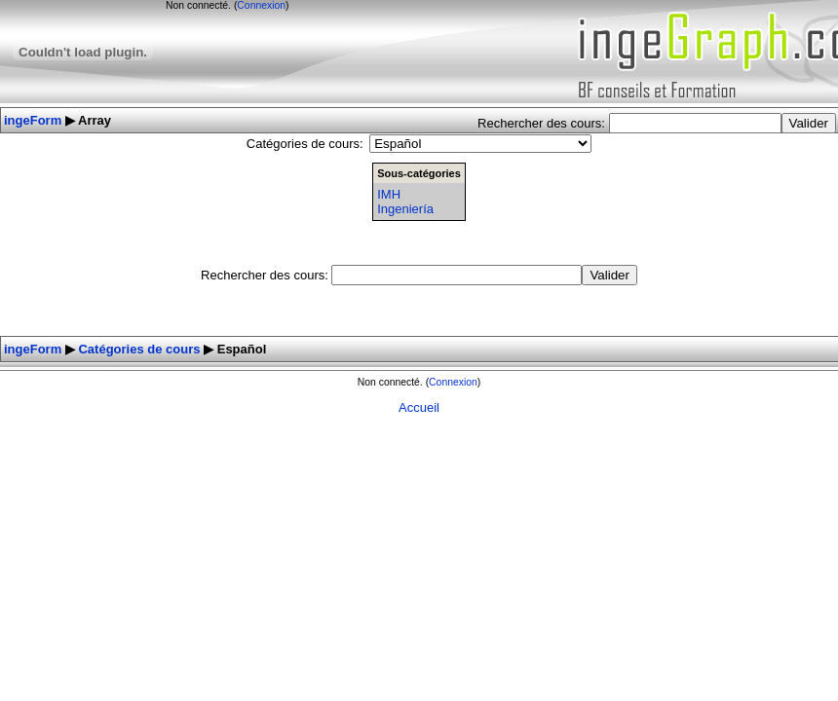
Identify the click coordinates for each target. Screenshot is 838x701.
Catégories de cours (139, 349)
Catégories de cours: (305, 143)
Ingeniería (405, 209)
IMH (388, 194)
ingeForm (32, 120)
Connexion (261, 5)
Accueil (419, 407)
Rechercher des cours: (542, 123)
